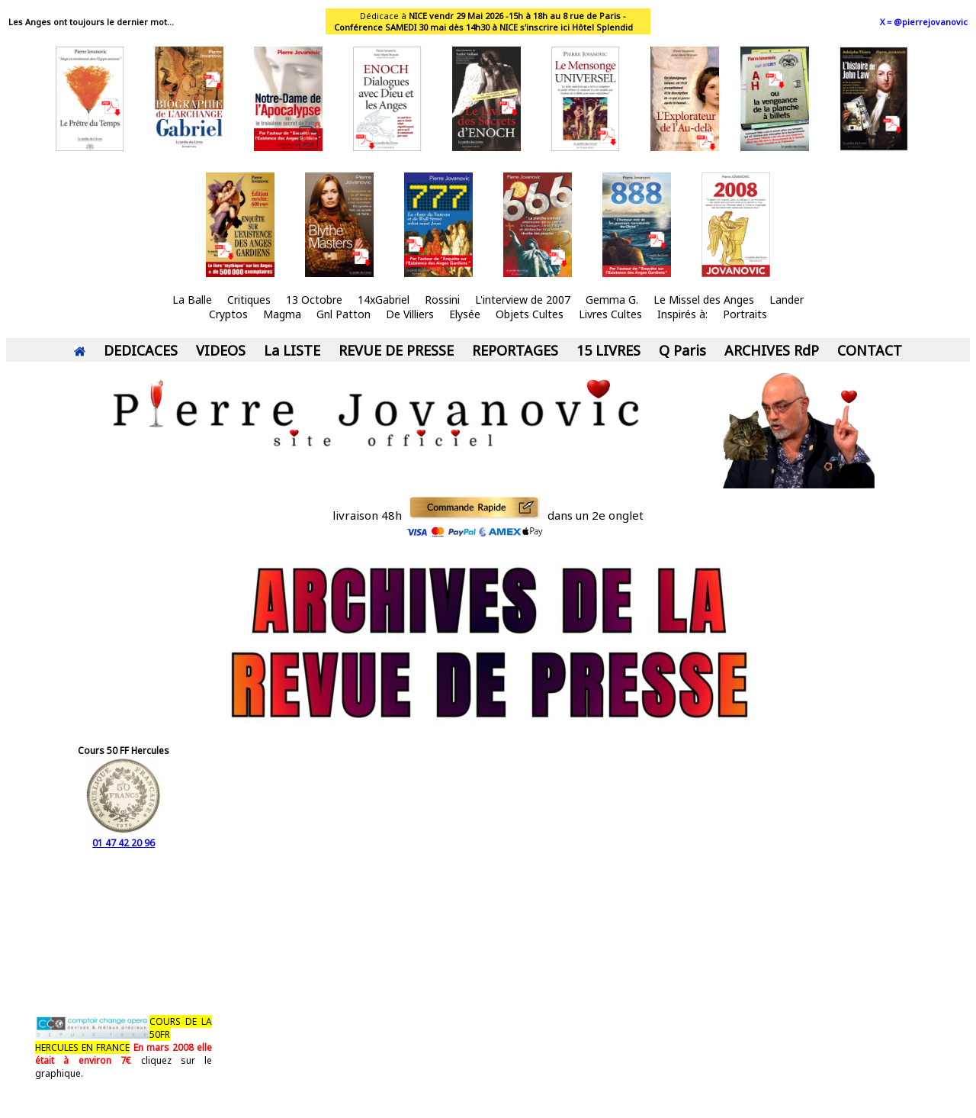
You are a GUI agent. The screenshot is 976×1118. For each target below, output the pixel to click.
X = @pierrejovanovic (924, 21)
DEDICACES (141, 350)
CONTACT (869, 350)
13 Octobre (314, 299)
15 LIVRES (608, 350)
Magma (282, 314)
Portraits (745, 314)
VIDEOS (221, 350)
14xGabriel (383, 299)
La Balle (192, 299)
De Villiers (410, 314)
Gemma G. (612, 299)
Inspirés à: (682, 314)
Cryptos (228, 314)
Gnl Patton (343, 314)
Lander (786, 299)
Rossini (442, 299)
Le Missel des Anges (703, 299)
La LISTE (292, 350)
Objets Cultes (529, 314)
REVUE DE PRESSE (396, 350)
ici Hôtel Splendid (596, 27)
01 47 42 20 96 (123, 836)
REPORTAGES (515, 350)
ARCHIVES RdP (771, 350)
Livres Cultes (610, 314)
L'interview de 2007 (522, 299)
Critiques (249, 299)
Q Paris (682, 350)
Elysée (464, 314)
